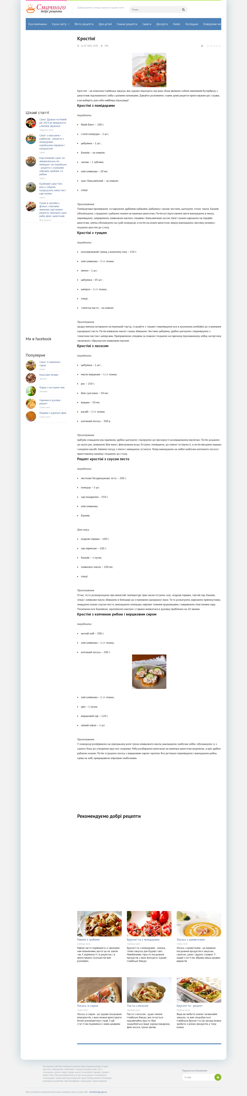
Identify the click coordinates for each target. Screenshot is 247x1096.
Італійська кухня (83, 944)
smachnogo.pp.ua (98, 1091)
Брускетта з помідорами (143, 939)
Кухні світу (59, 24)
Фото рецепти (84, 24)
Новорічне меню (214, 24)
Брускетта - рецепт (190, 1006)
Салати (146, 24)
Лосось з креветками (191, 939)
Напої (176, 24)
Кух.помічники (37, 24)
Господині (191, 24)
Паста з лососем (137, 1006)
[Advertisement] (149, 784)
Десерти (162, 24)
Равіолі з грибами (88, 939)
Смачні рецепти (127, 24)
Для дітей (105, 24)
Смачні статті (182, 944)
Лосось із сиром (87, 1006)
